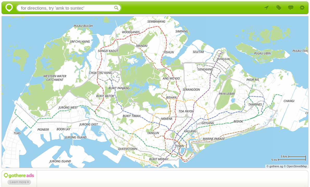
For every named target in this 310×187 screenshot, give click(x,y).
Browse (279, 8)
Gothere (8, 8)
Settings (302, 8)
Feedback (291, 8)
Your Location (267, 8)
